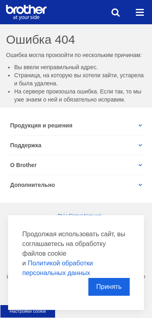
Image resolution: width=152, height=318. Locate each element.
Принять (109, 286)
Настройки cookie (27, 311)
